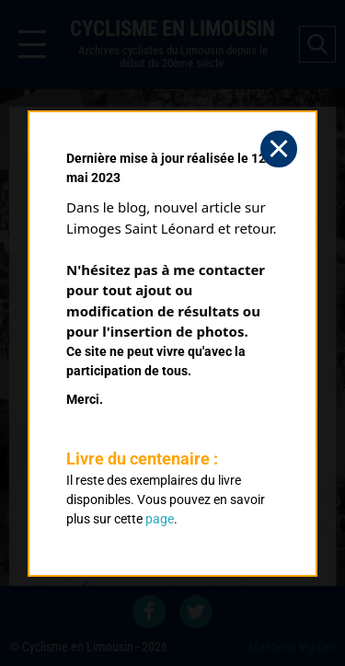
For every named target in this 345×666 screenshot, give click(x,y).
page (159, 518)
